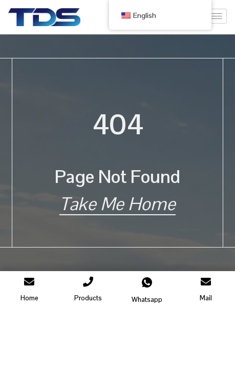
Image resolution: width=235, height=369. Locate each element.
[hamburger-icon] (215, 16)
